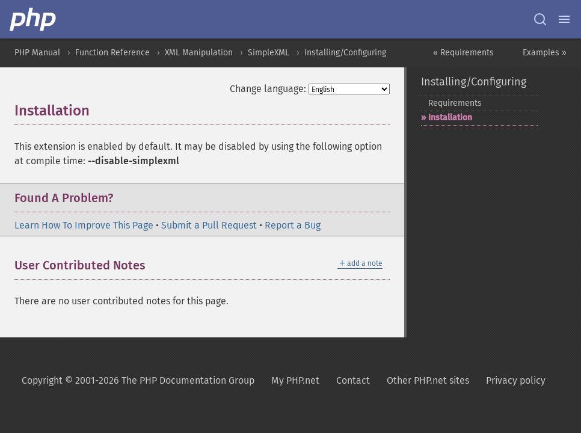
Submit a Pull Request (209, 225)
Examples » (545, 53)
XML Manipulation (199, 53)
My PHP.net (295, 380)
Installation (450, 117)
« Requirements (463, 53)
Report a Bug (293, 225)
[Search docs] (540, 19)
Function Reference (112, 53)
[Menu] (564, 19)
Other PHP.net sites (428, 380)
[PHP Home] (34, 19)
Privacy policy (516, 380)
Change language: (268, 88)
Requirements (455, 103)
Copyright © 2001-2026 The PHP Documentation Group (138, 380)
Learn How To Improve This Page (83, 225)
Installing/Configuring (345, 53)
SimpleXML (268, 53)
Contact (353, 380)
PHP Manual (37, 53)
